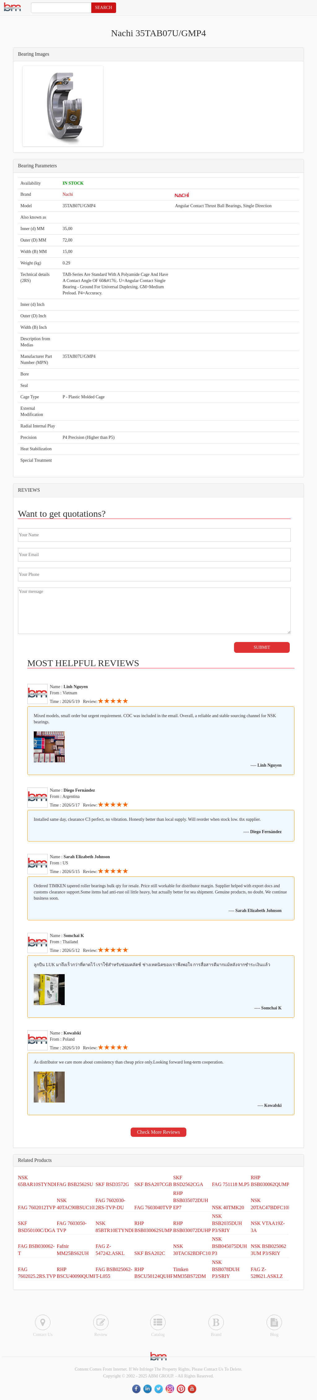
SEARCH (103, 7)
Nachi (68, 194)
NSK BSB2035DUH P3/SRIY (227, 1223)
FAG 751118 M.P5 (231, 1184)
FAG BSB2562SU (75, 1184)
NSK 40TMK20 (228, 1207)
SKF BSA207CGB (153, 1184)
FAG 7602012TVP (36, 1207)
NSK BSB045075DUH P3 (229, 1246)
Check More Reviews (158, 1132)
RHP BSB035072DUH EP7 (190, 1200)
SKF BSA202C (149, 1253)
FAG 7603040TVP (153, 1207)
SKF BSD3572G (112, 1184)
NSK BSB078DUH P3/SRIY (226, 1269)
